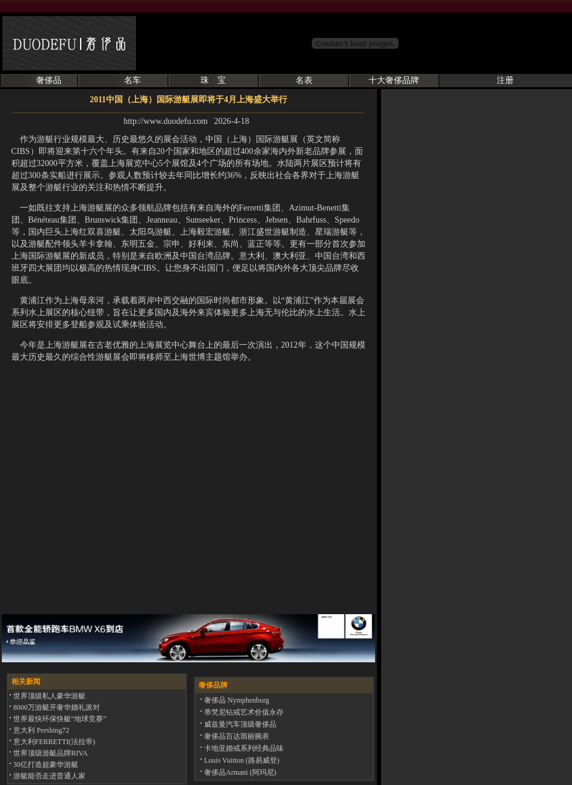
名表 (304, 80)
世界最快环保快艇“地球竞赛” (59, 719)
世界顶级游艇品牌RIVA (49, 753)
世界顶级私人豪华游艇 (48, 696)
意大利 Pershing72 (40, 730)
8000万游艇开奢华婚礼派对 (55, 707)
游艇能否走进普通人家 (48, 776)
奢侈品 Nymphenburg (235, 700)
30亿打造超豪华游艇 (44, 764)
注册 (505, 80)
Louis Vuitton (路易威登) (240, 760)
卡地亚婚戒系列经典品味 (243, 748)
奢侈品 (48, 80)
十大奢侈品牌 (393, 80)
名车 (132, 80)
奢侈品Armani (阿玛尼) (239, 772)
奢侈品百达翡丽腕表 (235, 736)
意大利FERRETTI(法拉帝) (53, 741)
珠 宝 (213, 80)
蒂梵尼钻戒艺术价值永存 (243, 712)
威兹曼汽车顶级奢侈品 (239, 724)
